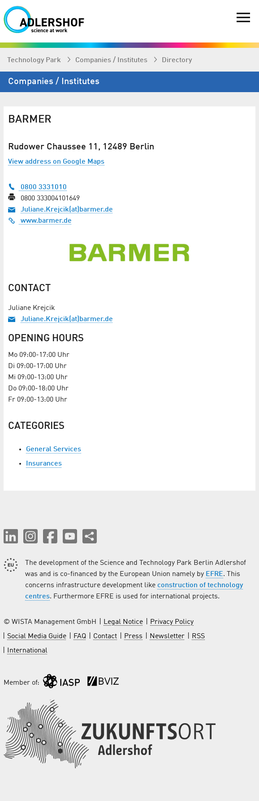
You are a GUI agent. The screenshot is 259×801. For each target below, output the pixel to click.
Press (133, 636)
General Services (53, 449)
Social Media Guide (36, 636)
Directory (177, 60)
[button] (11, 536)
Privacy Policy (172, 622)
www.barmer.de (40, 221)
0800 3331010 (37, 187)
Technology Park (35, 60)
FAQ (79, 636)
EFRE (214, 574)
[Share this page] (89, 536)
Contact (105, 636)
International (27, 650)
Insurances (44, 463)
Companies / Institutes (112, 60)
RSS (198, 636)
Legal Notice (123, 622)
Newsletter (167, 636)
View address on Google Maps (56, 161)
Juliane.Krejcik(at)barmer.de (67, 209)
